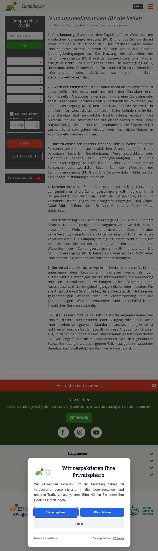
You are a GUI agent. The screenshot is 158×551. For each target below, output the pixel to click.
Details (78, 523)
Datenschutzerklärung (46, 538)
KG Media (118, 538)
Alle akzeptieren (56, 512)
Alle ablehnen (102, 512)
